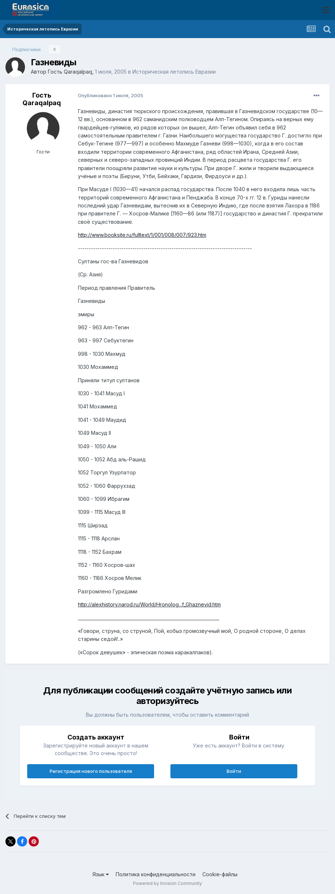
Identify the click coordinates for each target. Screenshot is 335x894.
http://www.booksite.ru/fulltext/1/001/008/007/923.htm (142, 235)
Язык (100, 874)
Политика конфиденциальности (155, 874)
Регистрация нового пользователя (91, 771)
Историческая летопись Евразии (174, 72)
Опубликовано (110, 95)
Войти (234, 771)
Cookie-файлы (219, 874)
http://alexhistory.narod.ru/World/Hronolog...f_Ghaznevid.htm (149, 604)
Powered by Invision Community (167, 883)
